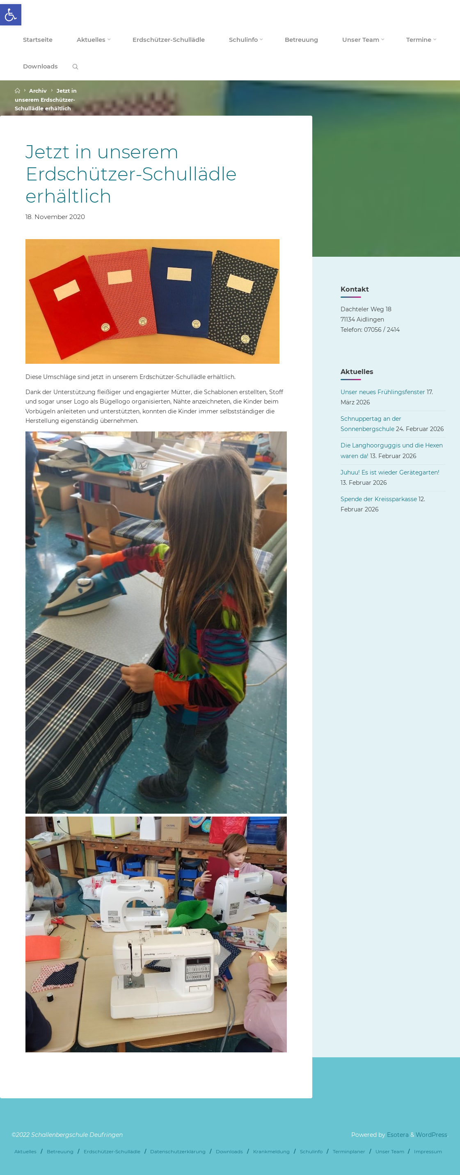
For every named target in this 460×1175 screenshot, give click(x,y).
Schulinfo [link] (311, 1151)
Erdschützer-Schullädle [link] (112, 1151)
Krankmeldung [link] (271, 1151)
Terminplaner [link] (349, 1151)
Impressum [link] (428, 1151)
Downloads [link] (229, 1151)
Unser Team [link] (389, 1151)
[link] (10, 14)
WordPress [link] (431, 1134)
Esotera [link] (397, 1134)
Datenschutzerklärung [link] (178, 1151)
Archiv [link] (38, 91)
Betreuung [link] (60, 1151)
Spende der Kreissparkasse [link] (379, 499)
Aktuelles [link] (25, 1151)
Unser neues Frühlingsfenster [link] (383, 392)
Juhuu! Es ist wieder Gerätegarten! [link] (390, 472)
